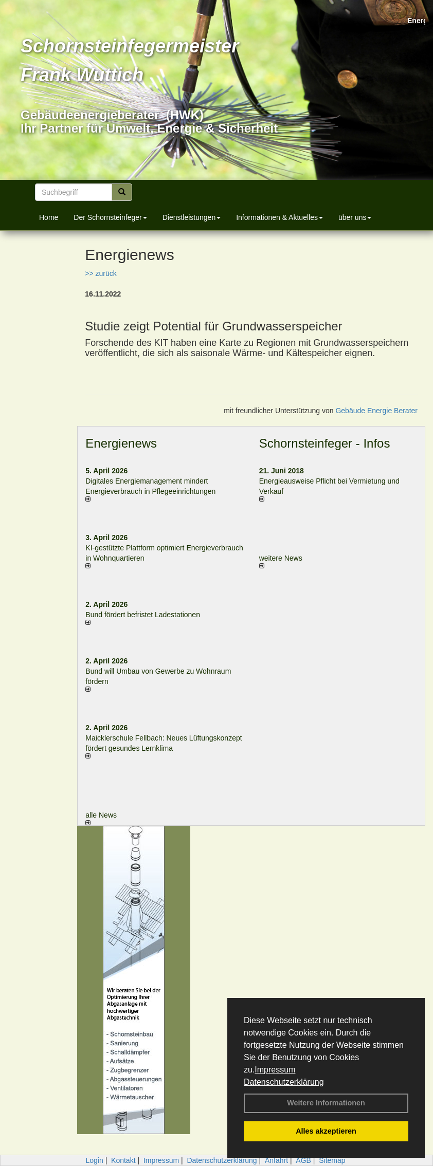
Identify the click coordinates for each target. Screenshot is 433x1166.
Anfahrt (276, 1160)
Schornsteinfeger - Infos (324, 443)
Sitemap (332, 1160)
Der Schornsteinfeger (110, 217)
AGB (303, 1160)
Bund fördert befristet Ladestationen (142, 614)
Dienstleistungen (192, 217)
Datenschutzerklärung (284, 1082)
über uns (354, 217)
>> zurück (100, 273)
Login (94, 1160)
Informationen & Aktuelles (279, 217)
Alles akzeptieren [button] (326, 1131)
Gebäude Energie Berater (376, 410)
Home (48, 217)
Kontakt (123, 1160)
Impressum (275, 1069)
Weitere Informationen (326, 1103)
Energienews (121, 443)
